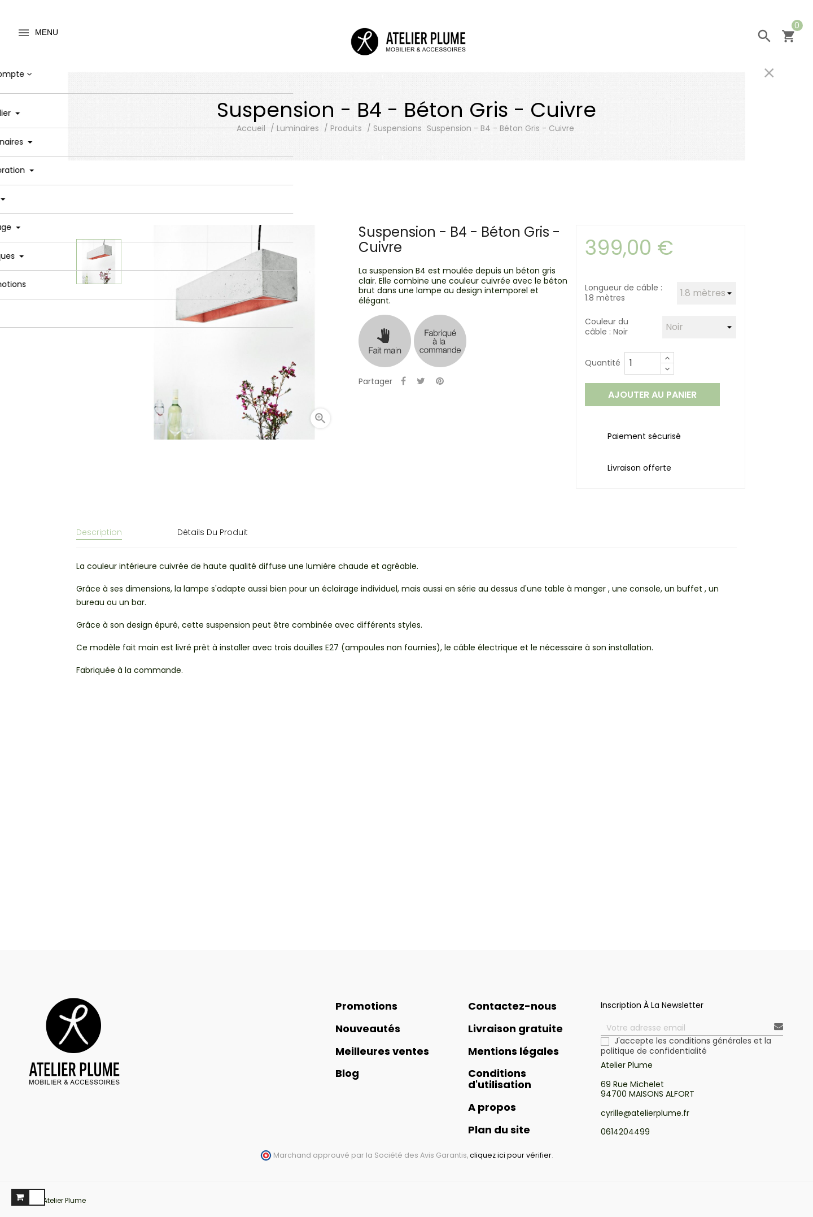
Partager (403, 381)
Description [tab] (99, 532)
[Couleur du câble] (699, 327)
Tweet (421, 381)
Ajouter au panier (652, 394)
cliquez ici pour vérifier (511, 1146)
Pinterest (440, 381)
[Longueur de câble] (706, 293)
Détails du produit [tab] (212, 532)
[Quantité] (642, 363)
